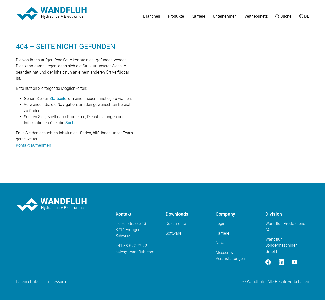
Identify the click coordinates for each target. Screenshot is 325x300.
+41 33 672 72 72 (131, 245)
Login (220, 223)
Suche (283, 16)
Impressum (56, 281)
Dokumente (176, 223)
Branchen (151, 16)
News (220, 242)
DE (304, 16)
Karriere (198, 16)
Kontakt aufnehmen (33, 145)
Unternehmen (225, 16)
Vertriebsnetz (256, 16)
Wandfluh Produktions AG (285, 226)
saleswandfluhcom (135, 252)
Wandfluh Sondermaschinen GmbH (281, 245)
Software (173, 233)
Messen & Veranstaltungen (230, 255)
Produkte (176, 16)
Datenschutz (27, 281)
